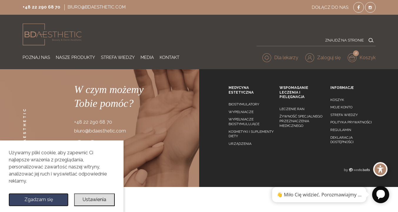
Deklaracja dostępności (342, 139)
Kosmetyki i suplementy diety (251, 134)
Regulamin (340, 130)
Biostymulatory (244, 104)
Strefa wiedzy (344, 115)
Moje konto (341, 107)
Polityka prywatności (351, 122)
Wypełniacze (241, 112)
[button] (323, 57)
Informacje (342, 88)
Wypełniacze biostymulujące (244, 121)
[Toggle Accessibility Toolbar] (380, 169)
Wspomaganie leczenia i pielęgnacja (293, 92)
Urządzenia (240, 144)
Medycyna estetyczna (241, 90)
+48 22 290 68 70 (41, 7)
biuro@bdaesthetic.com (97, 7)
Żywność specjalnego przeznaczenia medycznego (300, 120)
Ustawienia (94, 200)
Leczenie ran (291, 109)
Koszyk (337, 100)
